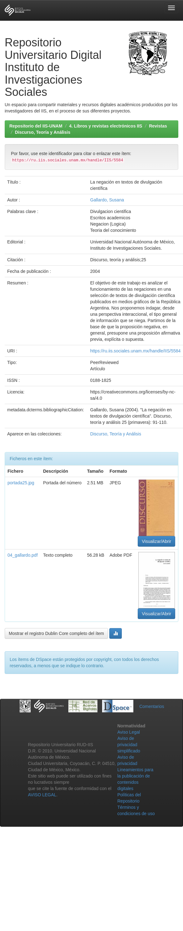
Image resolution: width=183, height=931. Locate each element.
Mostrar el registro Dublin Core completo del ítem (56, 633)
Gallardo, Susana (107, 199)
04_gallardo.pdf (22, 555)
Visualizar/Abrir (156, 541)
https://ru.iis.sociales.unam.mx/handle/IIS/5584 (135, 350)
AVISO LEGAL (42, 794)
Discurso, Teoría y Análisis (42, 132)
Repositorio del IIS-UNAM (35, 125)
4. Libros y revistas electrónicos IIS (105, 125)
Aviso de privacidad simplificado (128, 744)
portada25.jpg (20, 482)
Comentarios (151, 706)
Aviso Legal (128, 732)
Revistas (158, 125)
